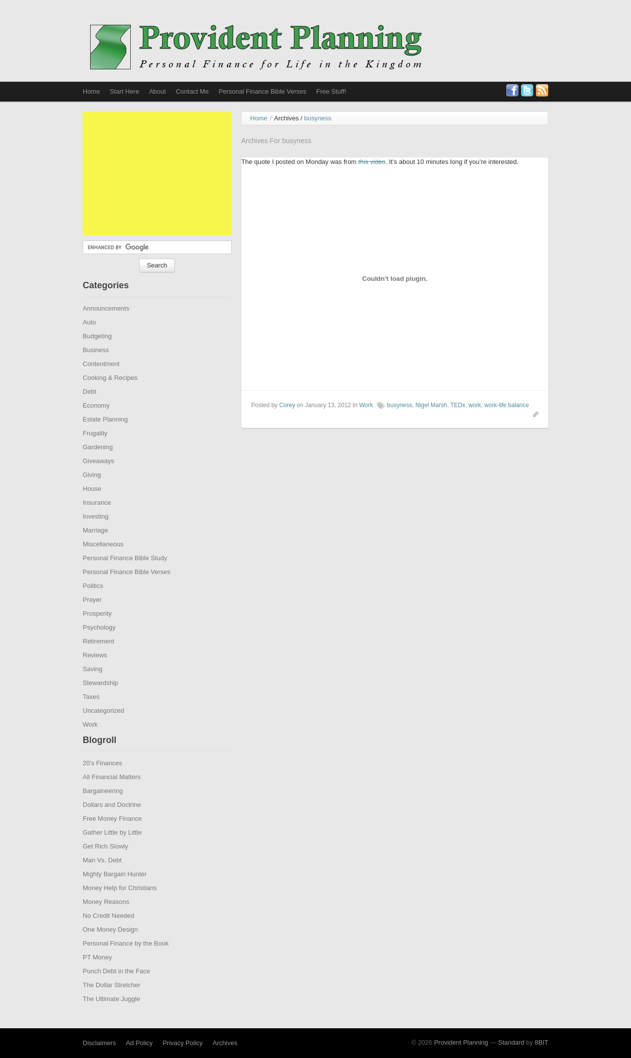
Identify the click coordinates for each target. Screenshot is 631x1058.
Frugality (95, 450)
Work (90, 741)
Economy (96, 422)
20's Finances (102, 780)
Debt (89, 409)
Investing (95, 533)
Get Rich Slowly (105, 863)
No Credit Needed (108, 933)
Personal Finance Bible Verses (262, 91)
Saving (93, 686)
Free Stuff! (331, 91)
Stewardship (100, 700)
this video (371, 179)
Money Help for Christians (120, 905)
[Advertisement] (157, 191)
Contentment (101, 381)
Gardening (98, 464)
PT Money (97, 974)
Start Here (124, 91)
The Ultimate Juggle (111, 1016)
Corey (287, 422)
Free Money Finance (112, 836)
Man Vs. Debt (102, 877)
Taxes (91, 714)
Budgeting (97, 353)
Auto (89, 339)
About (157, 91)
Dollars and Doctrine (112, 822)
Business (96, 367)
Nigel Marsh (431, 422)
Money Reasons (106, 919)
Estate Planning (105, 436)
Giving (92, 492)
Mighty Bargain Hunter (115, 891)
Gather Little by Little (112, 849)
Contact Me (192, 91)
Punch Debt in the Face (116, 988)
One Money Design (110, 947)
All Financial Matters (112, 794)
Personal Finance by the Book (125, 960)
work (475, 422)
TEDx (457, 422)
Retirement (98, 658)
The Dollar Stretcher (111, 1002)
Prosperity (97, 631)
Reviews (95, 672)
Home (91, 91)
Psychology (99, 644)
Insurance (97, 520)
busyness (399, 422)
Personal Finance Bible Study (125, 575)
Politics (93, 603)
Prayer (92, 617)
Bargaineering (103, 808)
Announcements (106, 325)
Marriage (95, 547)
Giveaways (98, 478)
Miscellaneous (103, 561)
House (92, 506)
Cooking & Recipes (110, 395)
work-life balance (506, 422)
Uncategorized (103, 728)
